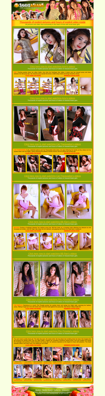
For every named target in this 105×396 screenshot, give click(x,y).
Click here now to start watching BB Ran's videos (52, 222)
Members (38, 390)
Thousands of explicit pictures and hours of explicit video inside (52, 22)
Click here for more (33, 75)
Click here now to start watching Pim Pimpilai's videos (52, 299)
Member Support (47, 390)
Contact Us (57, 390)
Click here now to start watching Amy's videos (52, 66)
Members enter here (71, 75)
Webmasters (66, 390)
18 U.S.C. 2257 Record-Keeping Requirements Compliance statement (52, 392)
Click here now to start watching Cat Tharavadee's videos (52, 144)
